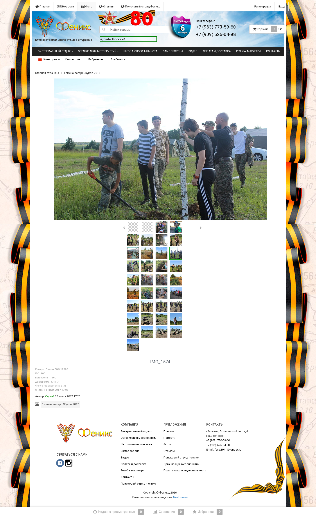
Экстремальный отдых (54, 51)
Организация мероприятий (97, 51)
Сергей (49, 396)
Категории (47, 59)
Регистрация (262, 6)
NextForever (180, 497)
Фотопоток (72, 59)
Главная (42, 6)
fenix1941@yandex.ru (227, 449)
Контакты (273, 51)
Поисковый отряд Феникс (140, 6)
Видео (193, 51)
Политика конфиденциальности (184, 470)
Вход (281, 6)
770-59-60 (218, 440)
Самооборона (173, 51)
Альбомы (118, 59)
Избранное (95, 59)
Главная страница (47, 73)
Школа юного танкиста (140, 51)
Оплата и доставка (217, 51)
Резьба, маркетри (248, 51)
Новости (65, 6)
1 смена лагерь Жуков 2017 (81, 73)
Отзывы (106, 6)
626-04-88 (218, 445)
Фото (86, 6)
